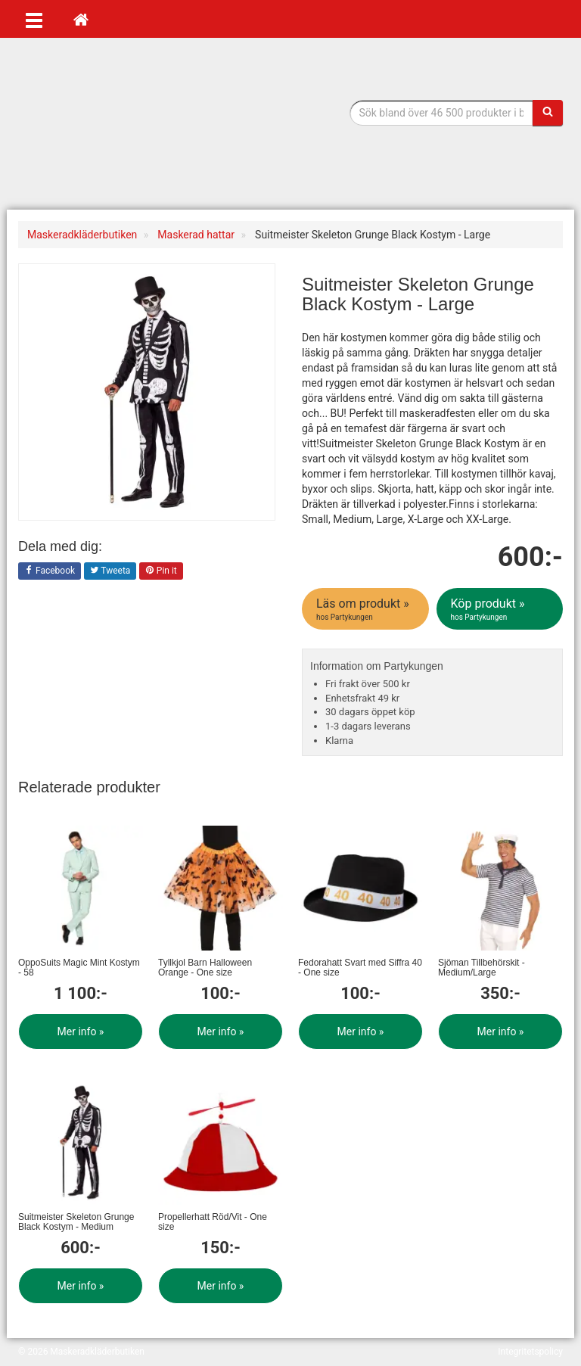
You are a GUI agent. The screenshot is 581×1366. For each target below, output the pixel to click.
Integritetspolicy (530, 1351)
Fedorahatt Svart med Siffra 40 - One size (360, 967)
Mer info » (80, 1031)
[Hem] (81, 19)
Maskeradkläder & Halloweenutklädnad (112, 127)
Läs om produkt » (366, 609)
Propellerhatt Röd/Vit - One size (212, 1222)
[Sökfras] (442, 113)
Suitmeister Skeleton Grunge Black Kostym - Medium (76, 1222)
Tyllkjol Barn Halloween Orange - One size (205, 967)
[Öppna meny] (34, 19)
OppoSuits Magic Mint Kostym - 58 (79, 967)
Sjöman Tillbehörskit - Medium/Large (481, 967)
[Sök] (548, 113)
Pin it (161, 571)
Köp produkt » (501, 609)
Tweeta (110, 571)
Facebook (49, 571)
